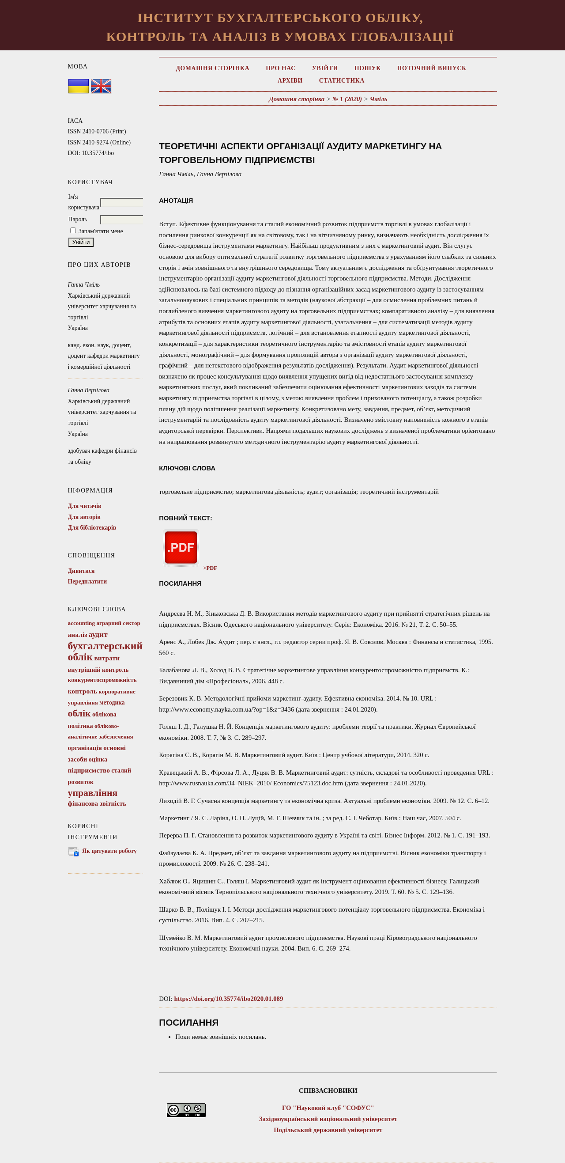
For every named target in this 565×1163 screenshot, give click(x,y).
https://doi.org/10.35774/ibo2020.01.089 (228, 998)
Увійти (325, 68)
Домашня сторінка (212, 68)
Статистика (342, 80)
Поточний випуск (432, 68)
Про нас (281, 68)
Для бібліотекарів (92, 527)
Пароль (77, 219)
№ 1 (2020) (347, 98)
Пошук (367, 68)
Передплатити (87, 581)
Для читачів (85, 506)
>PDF (188, 568)
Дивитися (81, 571)
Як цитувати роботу (109, 851)
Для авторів (84, 517)
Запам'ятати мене (101, 231)
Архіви (290, 80)
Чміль (379, 98)
